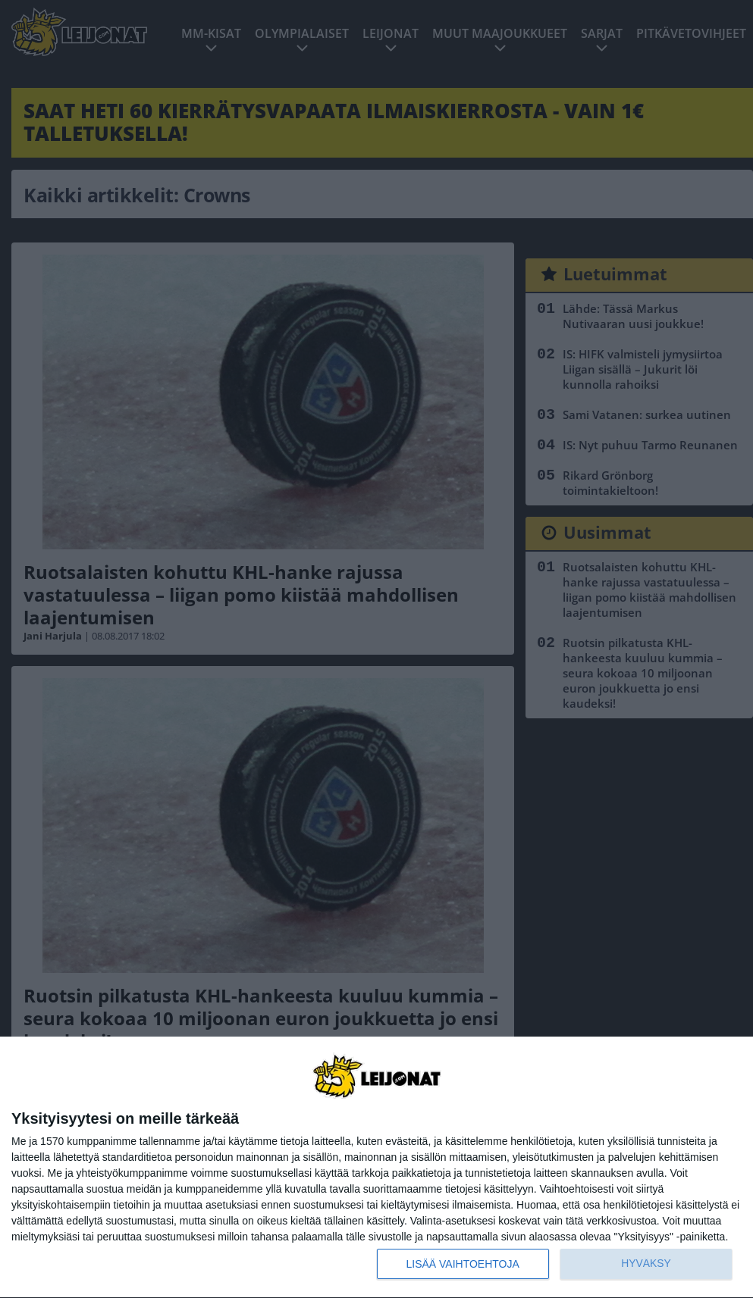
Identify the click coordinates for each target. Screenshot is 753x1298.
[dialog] (376, 1167)
